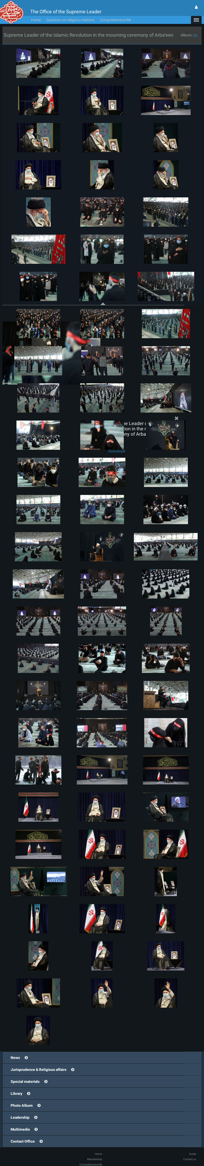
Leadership (20, 1117)
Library (16, 1093)
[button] (196, 20)
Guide (192, 1153)
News (15, 1057)
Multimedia (20, 1129)
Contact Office (23, 1141)
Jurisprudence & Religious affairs (38, 1069)
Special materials (25, 1081)
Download (116, 451)
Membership (94, 1159)
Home (36, 20)
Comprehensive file (115, 20)
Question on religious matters (70, 20)
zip (195, 35)
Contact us (189, 1159)
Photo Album (22, 1105)
